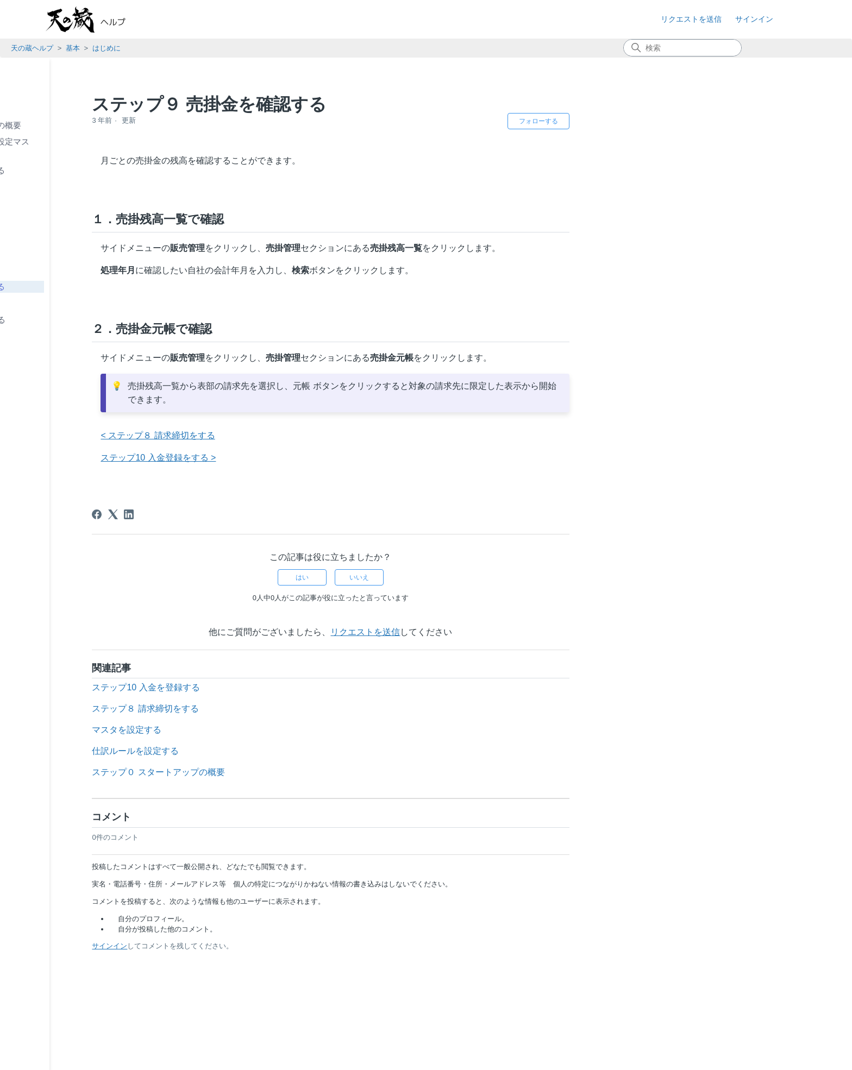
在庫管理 (32, 394)
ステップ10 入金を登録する (76, 302)
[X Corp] (243, 514)
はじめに (106, 48)
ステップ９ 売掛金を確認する (80, 286)
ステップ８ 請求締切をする (76, 269)
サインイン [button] (754, 19)
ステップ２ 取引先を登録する (80, 170)
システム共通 (40, 408)
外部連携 (32, 423)
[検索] (682, 48)
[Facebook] (226, 514)
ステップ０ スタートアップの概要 (88, 125)
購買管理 (32, 379)
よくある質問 (40, 453)
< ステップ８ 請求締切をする (287, 435)
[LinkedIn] (259, 514)
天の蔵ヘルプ (32, 48)
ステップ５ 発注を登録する (76, 220)
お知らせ (32, 81)
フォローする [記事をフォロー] (667, 121)
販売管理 (32, 364)
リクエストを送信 (691, 19)
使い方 (34, 335)
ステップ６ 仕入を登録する (76, 236)
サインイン (239, 946)
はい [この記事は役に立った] (431, 577)
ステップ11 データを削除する (80, 319)
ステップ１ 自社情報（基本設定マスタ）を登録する (92, 148)
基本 (73, 48)
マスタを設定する (256, 729)
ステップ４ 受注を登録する (76, 203)
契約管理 (32, 438)
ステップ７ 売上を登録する (76, 253)
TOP (13, 66)
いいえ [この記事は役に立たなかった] (489, 577)
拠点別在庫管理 (50, 349)
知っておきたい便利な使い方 (69, 468)
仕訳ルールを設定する (265, 751)
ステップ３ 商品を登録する (76, 187)
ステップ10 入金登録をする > (288, 457)
